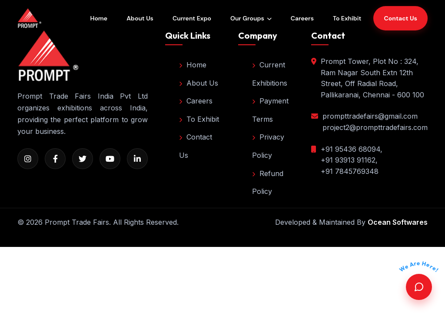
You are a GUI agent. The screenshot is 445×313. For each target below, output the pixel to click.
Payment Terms (270, 110)
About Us (139, 18)
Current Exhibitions (269, 73)
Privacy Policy (268, 146)
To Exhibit (347, 18)
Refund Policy (267, 182)
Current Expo (192, 18)
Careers (302, 18)
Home (99, 18)
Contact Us (195, 146)
